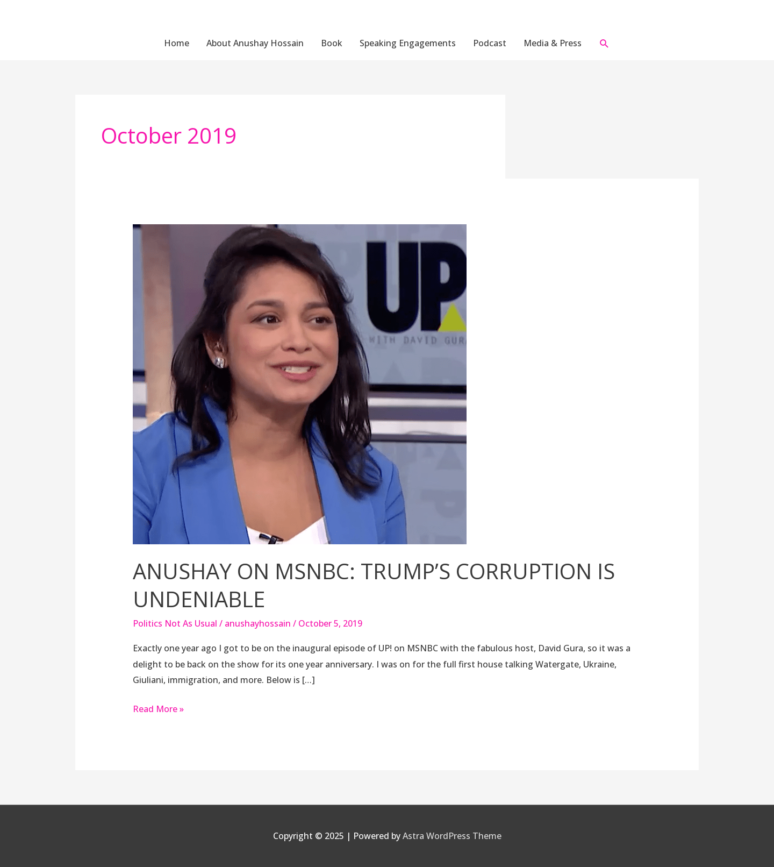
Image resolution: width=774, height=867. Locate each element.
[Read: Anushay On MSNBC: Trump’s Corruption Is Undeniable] (300, 383)
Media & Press (553, 43)
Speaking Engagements (408, 43)
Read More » (158, 708)
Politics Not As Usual (175, 623)
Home (176, 43)
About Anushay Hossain (255, 43)
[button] (604, 43)
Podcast (489, 43)
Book (331, 43)
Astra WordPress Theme (452, 836)
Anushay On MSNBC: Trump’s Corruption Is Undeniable (374, 585)
